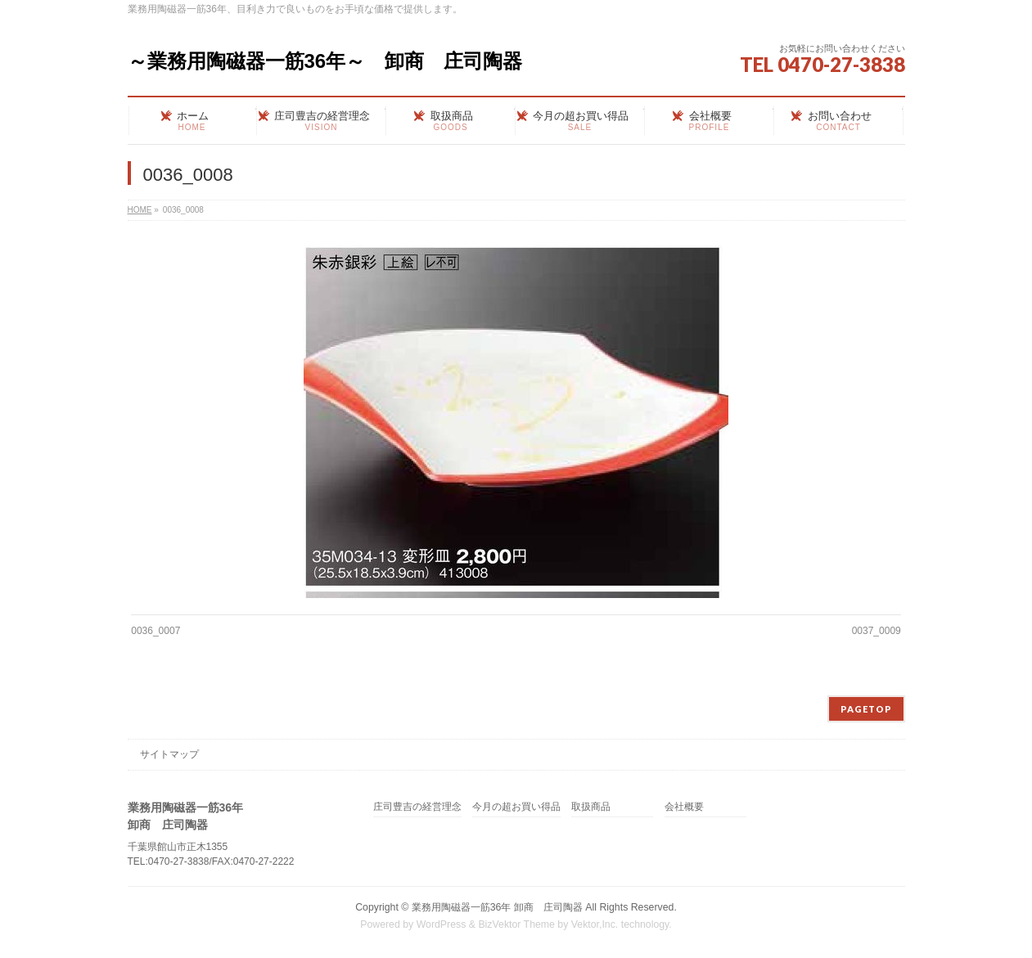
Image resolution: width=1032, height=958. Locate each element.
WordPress (441, 924)
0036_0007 (155, 630)
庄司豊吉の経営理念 (417, 807)
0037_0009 (876, 630)
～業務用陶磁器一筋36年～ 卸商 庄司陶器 (325, 61)
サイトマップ (169, 754)
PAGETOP (866, 709)
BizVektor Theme (516, 924)
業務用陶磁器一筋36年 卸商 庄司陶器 (497, 907)
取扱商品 (591, 807)
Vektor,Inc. (595, 924)
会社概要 (684, 807)
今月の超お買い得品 (516, 807)
